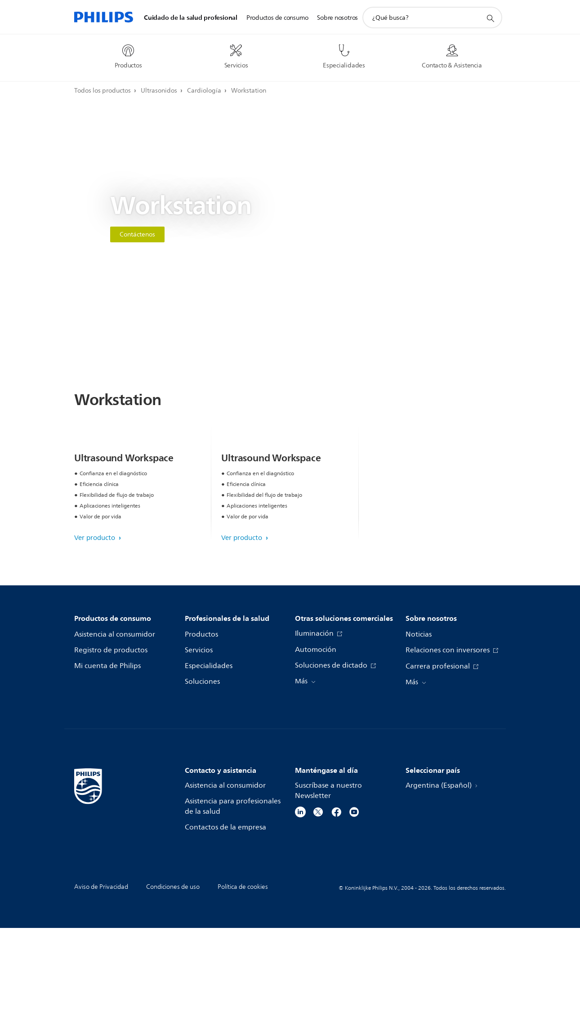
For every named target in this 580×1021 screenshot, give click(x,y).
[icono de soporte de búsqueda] (490, 18)
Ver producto (95, 631)
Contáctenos (137, 234)
